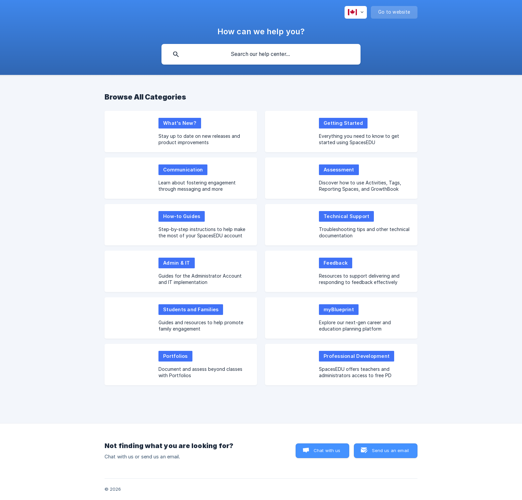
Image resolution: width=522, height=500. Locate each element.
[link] (181, 131)
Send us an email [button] (390, 450)
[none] (356, 12)
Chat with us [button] (327, 450)
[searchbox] (261, 54)
